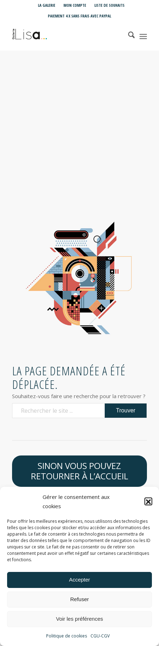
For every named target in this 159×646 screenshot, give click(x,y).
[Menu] (143, 36)
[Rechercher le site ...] (79, 410)
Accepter (79, 583)
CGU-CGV (100, 639)
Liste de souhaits (109, 5)
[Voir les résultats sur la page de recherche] (126, 410)
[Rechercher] (128, 36)
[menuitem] (46, 5)
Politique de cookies (66, 639)
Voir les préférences (79, 622)
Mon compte (75, 5)
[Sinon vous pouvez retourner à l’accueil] (79, 471)
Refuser (79, 602)
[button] (148, 505)
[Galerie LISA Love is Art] (66, 36)
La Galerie (46, 5)
